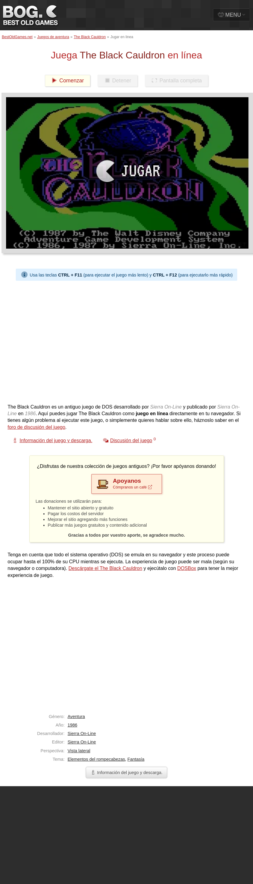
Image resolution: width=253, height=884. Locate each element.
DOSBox (186, 568)
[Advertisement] (60, 341)
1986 (72, 725)
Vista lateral (79, 750)
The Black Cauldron (90, 37)
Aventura (76, 716)
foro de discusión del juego (36, 427)
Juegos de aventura (53, 37)
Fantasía (136, 759)
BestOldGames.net (17, 37)
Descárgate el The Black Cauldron (105, 568)
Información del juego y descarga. (127, 772)
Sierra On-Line (82, 733)
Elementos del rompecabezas (96, 759)
